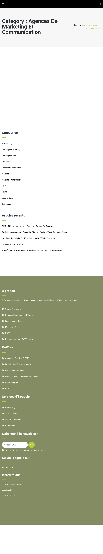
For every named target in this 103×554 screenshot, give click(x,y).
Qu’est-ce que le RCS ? (13, 244)
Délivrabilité (7, 162)
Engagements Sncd (13, 321)
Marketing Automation (11, 180)
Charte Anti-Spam (13, 309)
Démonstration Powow (12, 168)
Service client (11, 413)
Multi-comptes (11, 382)
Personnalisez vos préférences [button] (19, 339)
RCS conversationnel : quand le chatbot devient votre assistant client (34, 232)
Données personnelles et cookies (19, 315)
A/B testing (7, 143)
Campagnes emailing (11, 149)
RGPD (4, 192)
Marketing (6, 174)
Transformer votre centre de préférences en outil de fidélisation (32, 250)
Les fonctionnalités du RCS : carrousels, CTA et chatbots (28, 238)
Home (76, 25)
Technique (6, 204)
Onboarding (10, 407)
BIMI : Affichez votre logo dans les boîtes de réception (28, 226)
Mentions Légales (13, 327)
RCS (4, 186)
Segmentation (8, 198)
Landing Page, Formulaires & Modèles (21, 376)
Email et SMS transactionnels (18, 364)
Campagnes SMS (9, 155)
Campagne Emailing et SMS (17, 358)
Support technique (13, 419)
